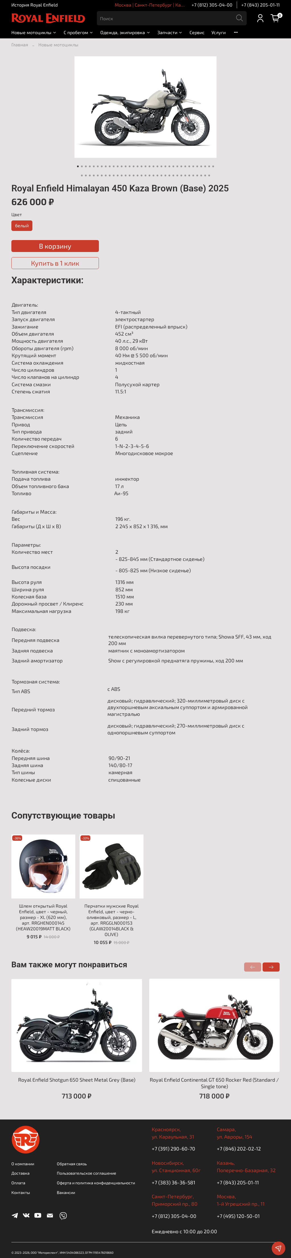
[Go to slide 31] (197, 166)
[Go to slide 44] (114, 175)
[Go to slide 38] (90, 175)
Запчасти (170, 32)
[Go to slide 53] (149, 175)
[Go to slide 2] (82, 166)
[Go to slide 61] (181, 175)
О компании (22, 1163)
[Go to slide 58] (169, 175)
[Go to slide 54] (153, 175)
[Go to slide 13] (125, 166)
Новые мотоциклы (34, 32)
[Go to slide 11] (118, 166)
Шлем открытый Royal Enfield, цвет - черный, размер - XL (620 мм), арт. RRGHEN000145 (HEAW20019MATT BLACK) (43, 917)
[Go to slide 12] (121, 166)
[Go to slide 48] (129, 175)
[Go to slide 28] (185, 166)
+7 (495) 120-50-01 (238, 1216)
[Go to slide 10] (114, 166)
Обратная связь (72, 1163)
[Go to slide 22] (161, 166)
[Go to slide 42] (106, 175)
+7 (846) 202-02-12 (239, 1148)
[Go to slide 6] (98, 166)
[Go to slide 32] (201, 166)
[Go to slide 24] (169, 166)
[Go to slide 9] (110, 166)
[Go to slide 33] (205, 166)
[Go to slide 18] (145, 166)
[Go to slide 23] (165, 166)
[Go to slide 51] (141, 175)
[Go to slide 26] (177, 166)
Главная (19, 44)
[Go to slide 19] (149, 166)
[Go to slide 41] (102, 175)
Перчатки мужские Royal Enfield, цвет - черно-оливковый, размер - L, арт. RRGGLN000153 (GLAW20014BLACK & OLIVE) (111, 920)
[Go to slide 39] (94, 175)
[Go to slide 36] (82, 175)
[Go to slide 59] (173, 175)
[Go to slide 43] (110, 175)
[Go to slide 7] (102, 166)
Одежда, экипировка (125, 32)
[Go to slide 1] (78, 166)
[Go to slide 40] (98, 175)
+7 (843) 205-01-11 (260, 4)
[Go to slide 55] (157, 175)
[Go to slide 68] (209, 175)
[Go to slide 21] (157, 166)
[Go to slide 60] (177, 175)
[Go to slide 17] (141, 166)
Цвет (16, 214)
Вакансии (66, 1192)
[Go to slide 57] (165, 175)
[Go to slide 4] (90, 166)
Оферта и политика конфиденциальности (96, 1182)
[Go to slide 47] (125, 175)
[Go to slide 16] (137, 166)
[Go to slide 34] (209, 166)
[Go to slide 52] (145, 175)
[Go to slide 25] (173, 166)
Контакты (20, 1192)
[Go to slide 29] (189, 166)
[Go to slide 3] (86, 166)
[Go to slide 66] (201, 175)
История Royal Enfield (34, 4)
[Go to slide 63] (189, 175)
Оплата (18, 1182)
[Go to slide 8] (106, 166)
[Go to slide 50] (137, 175)
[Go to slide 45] (118, 175)
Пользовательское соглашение (86, 1173)
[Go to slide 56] (161, 175)
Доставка (20, 1173)
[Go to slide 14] (129, 166)
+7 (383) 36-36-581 (173, 1182)
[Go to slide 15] (133, 166)
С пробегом (78, 32)
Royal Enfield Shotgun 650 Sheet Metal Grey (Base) (76, 1080)
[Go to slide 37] (86, 175)
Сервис (197, 32)
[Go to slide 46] (121, 175)
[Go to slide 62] (185, 175)
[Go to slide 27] (181, 166)
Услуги (218, 32)
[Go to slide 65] (197, 175)
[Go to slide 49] (133, 175)
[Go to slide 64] (193, 175)
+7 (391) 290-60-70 (173, 1148)
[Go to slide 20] (153, 166)
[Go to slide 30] (193, 166)
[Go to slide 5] (94, 166)
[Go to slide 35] (213, 166)
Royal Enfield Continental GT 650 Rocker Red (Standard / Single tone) (214, 1083)
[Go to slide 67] (205, 175)
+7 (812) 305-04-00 (212, 4)
